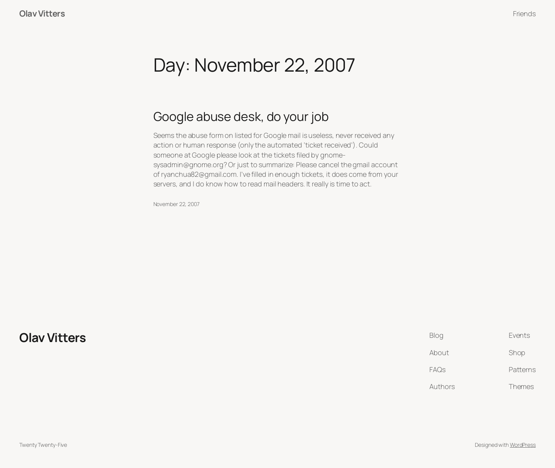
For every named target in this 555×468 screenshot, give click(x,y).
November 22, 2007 (176, 204)
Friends (524, 13)
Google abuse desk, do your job (241, 116)
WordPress (523, 444)
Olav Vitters (42, 13)
